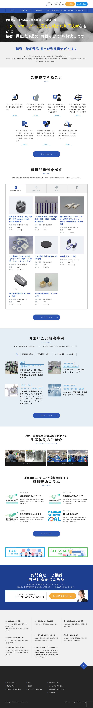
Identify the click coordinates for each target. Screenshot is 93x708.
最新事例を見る (27, 354)
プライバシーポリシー (81, 706)
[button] (6, 38)
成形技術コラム (81, 10)
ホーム (12, 10)
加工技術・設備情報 (67, 10)
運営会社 (67, 706)
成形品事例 (39, 10)
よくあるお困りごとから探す (64, 354)
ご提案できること (25, 10)
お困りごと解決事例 (53, 10)
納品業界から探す (44, 354)
